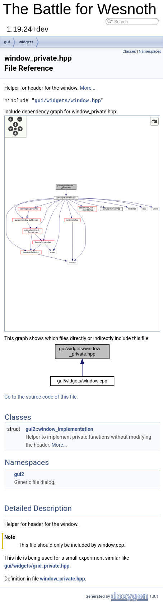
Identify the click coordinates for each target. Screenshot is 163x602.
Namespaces (150, 51)
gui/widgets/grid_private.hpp (36, 566)
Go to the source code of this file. (41, 397)
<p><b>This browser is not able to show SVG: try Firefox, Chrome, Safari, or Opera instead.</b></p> (82, 223)
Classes (129, 51)
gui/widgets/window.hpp (67, 100)
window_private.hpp (62, 579)
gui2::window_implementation (59, 429)
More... (87, 88)
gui (7, 42)
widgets (26, 42)
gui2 (19, 474)
